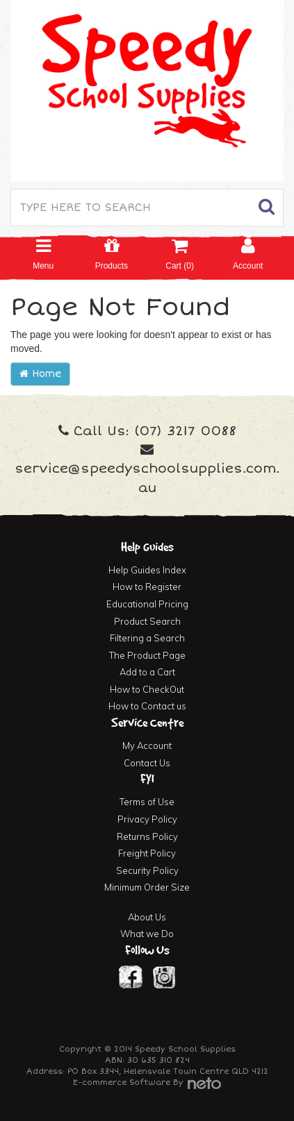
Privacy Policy (147, 819)
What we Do (147, 933)
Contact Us (147, 762)
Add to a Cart (147, 671)
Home (40, 374)
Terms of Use (147, 801)
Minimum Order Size (147, 887)
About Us (147, 916)
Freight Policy (147, 853)
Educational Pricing (147, 603)
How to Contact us (147, 705)
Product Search (147, 621)
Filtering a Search (147, 637)
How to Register (147, 586)
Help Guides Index (147, 569)
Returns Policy (147, 836)
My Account (147, 745)
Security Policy (147, 870)
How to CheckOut (147, 689)
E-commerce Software (121, 1082)
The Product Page (147, 655)
